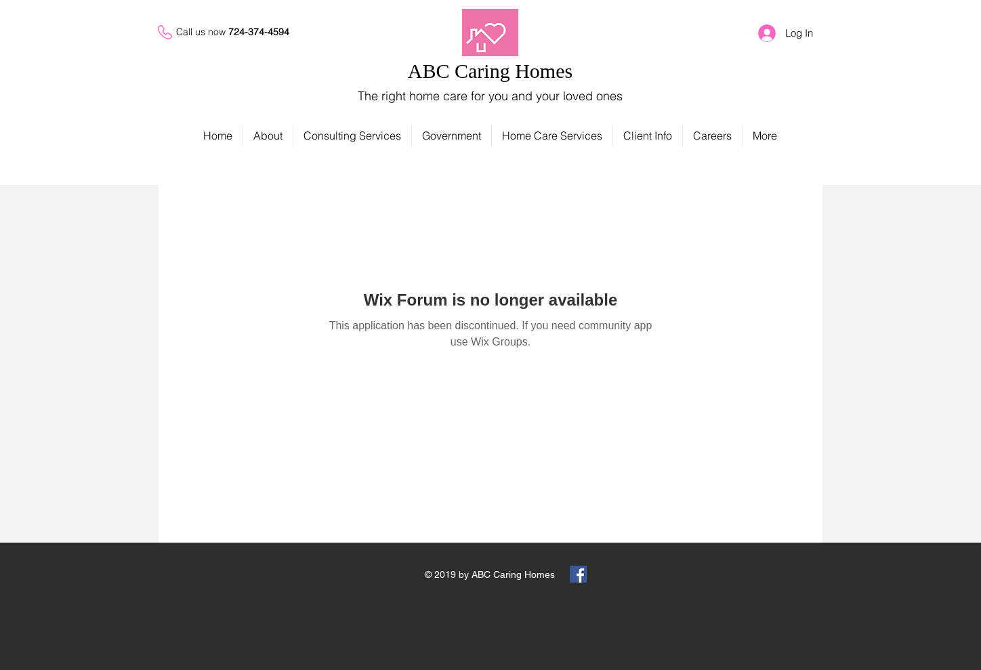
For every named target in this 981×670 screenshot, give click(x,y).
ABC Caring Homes (490, 71)
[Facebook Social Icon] (578, 574)
